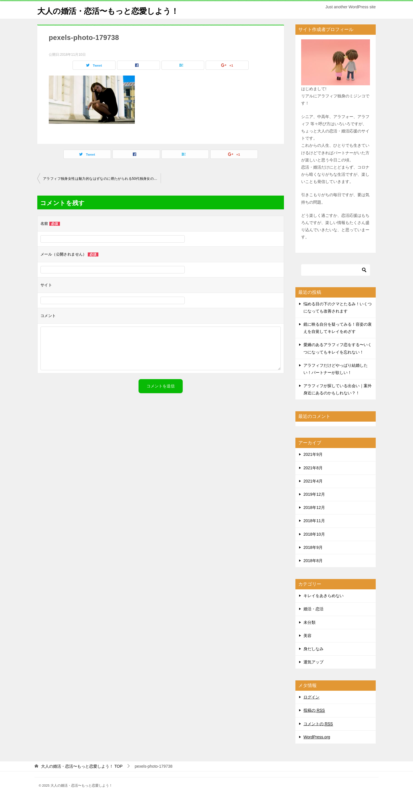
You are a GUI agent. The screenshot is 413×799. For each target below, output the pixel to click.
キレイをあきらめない (323, 595)
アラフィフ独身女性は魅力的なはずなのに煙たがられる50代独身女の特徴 (102, 179)
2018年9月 (313, 547)
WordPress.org (316, 737)
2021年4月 (313, 481)
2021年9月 (313, 454)
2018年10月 (314, 534)
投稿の (314, 710)
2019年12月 (314, 494)
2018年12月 (314, 507)
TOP (81, 766)
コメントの (318, 723)
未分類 (309, 622)
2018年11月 (314, 520)
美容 (307, 635)
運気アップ (313, 662)
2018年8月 (313, 560)
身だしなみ (313, 648)
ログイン (311, 697)
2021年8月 (313, 468)
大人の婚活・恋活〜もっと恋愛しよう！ (115, 9)
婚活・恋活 (313, 609)
